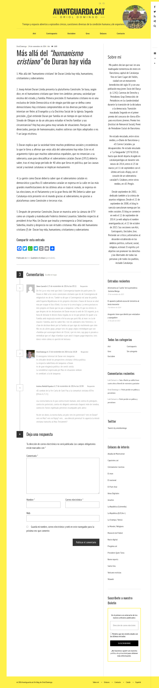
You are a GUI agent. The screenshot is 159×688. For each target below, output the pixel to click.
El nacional (112, 480)
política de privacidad (119, 653)
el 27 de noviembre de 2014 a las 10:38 (68, 386)
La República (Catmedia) (117, 506)
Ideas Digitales (113, 493)
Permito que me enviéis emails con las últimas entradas (124, 635)
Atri (34, 33)
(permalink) (50, 257)
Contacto (121, 33)
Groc (88, 33)
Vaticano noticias (114, 572)
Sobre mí (96, 682)
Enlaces (103, 33)
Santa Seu (112, 566)
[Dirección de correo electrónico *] (124, 625)
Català (128, 682)
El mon (110, 473)
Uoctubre (71, 33)
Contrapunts (51, 33)
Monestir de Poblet (115, 533)
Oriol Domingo (22, 46)
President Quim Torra (116, 552)
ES (104, 3)
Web (28, 513)
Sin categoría (132, 351)
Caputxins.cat (113, 460)
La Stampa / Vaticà (115, 519)
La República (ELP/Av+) (117, 513)
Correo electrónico (74, 499)
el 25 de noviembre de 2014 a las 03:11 (61, 286)
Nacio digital (113, 539)
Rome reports (113, 559)
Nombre (30, 499)
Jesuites (111, 500)
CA (100, 3)
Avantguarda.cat (78, 11)
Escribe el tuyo (51, 274)
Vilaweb (111, 579)
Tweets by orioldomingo (117, 428)
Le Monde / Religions (116, 526)
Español (138, 682)
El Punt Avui (112, 486)
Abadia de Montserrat (116, 453)
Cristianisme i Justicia (116, 467)
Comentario (32, 455)
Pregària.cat (112, 546)
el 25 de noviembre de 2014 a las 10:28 (62, 351)
